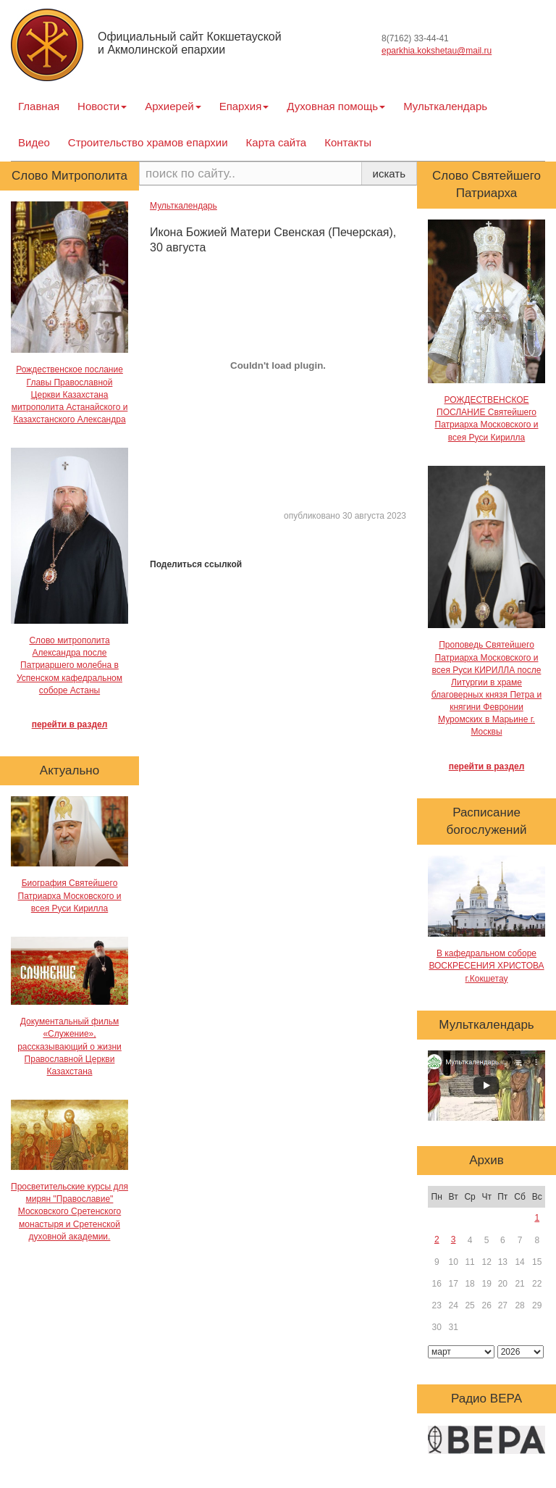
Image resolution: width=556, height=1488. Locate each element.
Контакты (347, 142)
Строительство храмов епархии (148, 142)
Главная (38, 106)
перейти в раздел (70, 724)
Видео (34, 142)
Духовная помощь (336, 106)
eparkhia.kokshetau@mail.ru (437, 51)
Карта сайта (276, 142)
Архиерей (173, 106)
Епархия (244, 106)
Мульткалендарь (445, 106)
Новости (102, 106)
